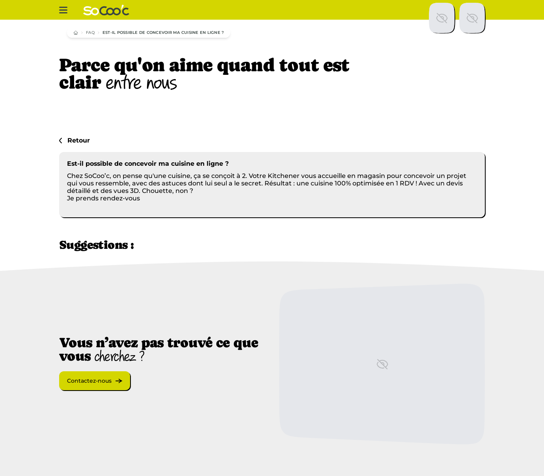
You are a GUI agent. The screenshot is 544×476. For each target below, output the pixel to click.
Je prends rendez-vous (103, 198)
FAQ (90, 32)
